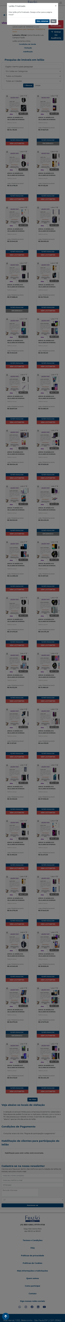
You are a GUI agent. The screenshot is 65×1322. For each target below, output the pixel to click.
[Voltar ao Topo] (5, 1316)
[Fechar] (55, 6)
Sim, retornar (42, 21)
